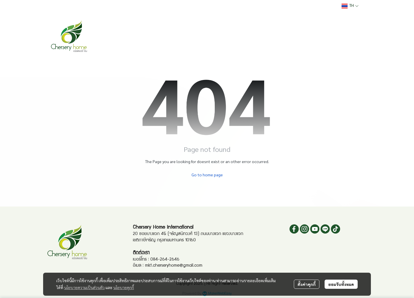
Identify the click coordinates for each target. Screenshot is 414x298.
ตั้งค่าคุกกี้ (307, 284)
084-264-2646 (164, 260)
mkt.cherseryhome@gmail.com (173, 266)
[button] (350, 6)
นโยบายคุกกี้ (123, 287)
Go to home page (207, 174)
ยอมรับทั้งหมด (341, 284)
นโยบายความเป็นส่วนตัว (84, 287)
